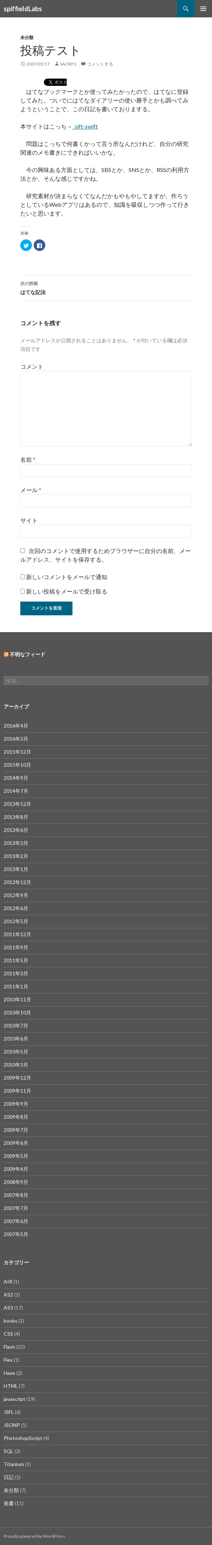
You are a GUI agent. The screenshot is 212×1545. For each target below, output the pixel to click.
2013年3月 (16, 843)
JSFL (9, 1412)
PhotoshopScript (23, 1438)
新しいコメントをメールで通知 (66, 576)
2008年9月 (16, 1182)
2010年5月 (16, 1051)
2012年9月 (16, 895)
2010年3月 (16, 1065)
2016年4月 (16, 726)
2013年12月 (17, 804)
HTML (11, 1386)
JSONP (12, 1425)
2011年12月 (17, 934)
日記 (9, 1477)
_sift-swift (85, 126)
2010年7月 (16, 1025)
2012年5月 (16, 921)
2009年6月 (16, 1143)
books (10, 1321)
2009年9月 (16, 1104)
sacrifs (68, 64)
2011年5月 (16, 960)
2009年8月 (16, 1117)
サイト (29, 520)
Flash (9, 1347)
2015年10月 (17, 765)
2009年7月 (16, 1130)
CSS (8, 1334)
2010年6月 (16, 1038)
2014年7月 (16, 791)
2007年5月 (16, 1234)
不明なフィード (27, 654)
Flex (8, 1360)
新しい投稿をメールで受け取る (66, 591)
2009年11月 (17, 1091)
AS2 (8, 1294)
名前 (28, 459)
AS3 (8, 1308)
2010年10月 (17, 1012)
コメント (31, 366)
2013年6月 (16, 830)
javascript (14, 1399)
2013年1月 (16, 869)
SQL (8, 1451)
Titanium (14, 1464)
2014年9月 (16, 778)
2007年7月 (16, 1208)
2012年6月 (16, 908)
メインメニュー (203, 8)
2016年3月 (16, 739)
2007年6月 (16, 1221)
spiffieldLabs (23, 9)
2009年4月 (16, 1169)
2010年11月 (17, 999)
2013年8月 (16, 817)
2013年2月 (16, 856)
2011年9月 (16, 947)
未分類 (26, 37)
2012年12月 (17, 882)
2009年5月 (16, 1156)
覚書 (9, 1503)
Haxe (9, 1373)
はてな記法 (106, 287)
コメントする (100, 64)
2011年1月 (16, 986)
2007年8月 (16, 1195)
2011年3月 (16, 973)
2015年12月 (17, 752)
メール (30, 489)
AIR (8, 1281)
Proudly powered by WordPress (34, 1536)
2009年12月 (17, 1078)
